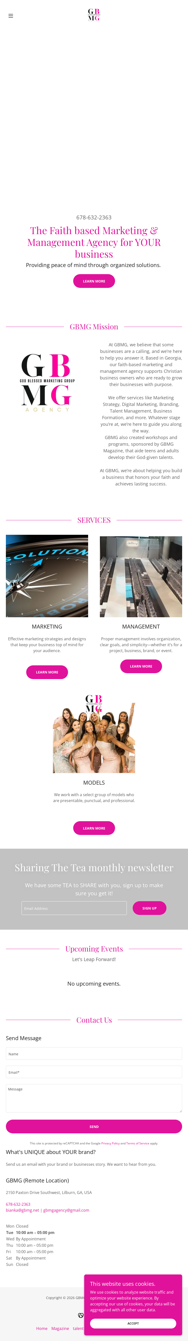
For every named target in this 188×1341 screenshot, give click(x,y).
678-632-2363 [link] (94, 217)
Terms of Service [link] (137, 1143)
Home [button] (41, 1328)
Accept (133, 1323)
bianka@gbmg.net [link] (22, 1210)
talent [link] (78, 1328)
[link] (94, 16)
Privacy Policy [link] (110, 1143)
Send (94, 1126)
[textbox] (74, 908)
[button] (19, 16)
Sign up (149, 908)
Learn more (141, 666)
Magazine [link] (60, 1328)
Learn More (94, 281)
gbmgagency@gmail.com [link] (66, 1210)
